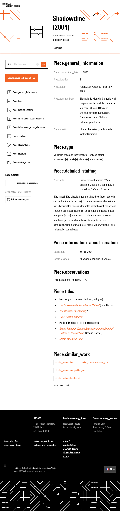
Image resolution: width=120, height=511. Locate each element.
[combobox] (26, 64)
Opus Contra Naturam (71, 317)
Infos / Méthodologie (75, 443)
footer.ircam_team (14, 445)
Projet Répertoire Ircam (75, 454)
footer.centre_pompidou (44, 445)
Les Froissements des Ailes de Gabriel (79, 305)
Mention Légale (72, 449)
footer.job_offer (13, 441)
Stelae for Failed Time (70, 339)
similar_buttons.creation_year (94, 362)
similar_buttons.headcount (67, 378)
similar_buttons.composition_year (70, 370)
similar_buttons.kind (64, 362)
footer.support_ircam (45, 441)
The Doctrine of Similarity (73, 311)
